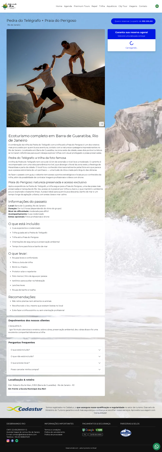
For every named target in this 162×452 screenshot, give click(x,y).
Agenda (68, 6)
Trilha (102, 6)
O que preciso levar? (20, 363)
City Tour (123, 6)
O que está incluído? (20, 350)
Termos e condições (52, 430)
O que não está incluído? (22, 356)
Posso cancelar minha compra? (25, 369)
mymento (86, 448)
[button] (157, 6)
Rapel (94, 6)
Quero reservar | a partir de (134, 21)
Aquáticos (112, 6)
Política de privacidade (53, 435)
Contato (143, 6)
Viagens (133, 6)
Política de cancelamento (54, 432)
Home (59, 6)
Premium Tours (82, 6)
